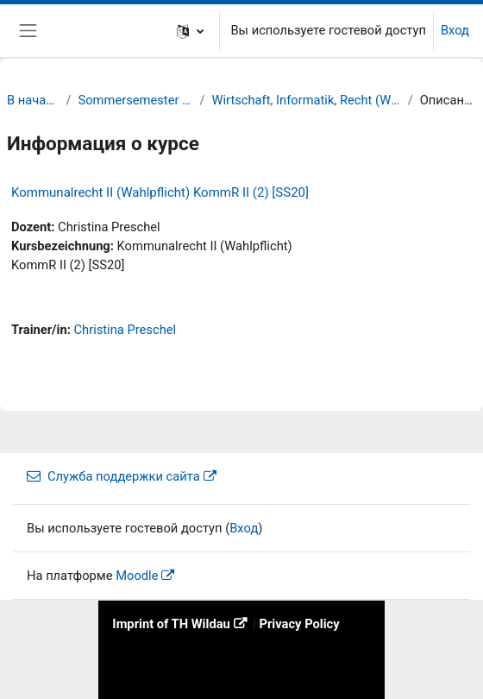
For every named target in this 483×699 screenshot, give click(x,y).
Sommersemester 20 (135, 100)
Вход (455, 30)
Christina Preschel (124, 329)
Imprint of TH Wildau (170, 624)
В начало (33, 100)
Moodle (137, 575)
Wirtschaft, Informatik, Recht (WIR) (305, 100)
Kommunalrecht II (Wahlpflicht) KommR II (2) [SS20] (160, 192)
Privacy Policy (299, 624)
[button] (190, 30)
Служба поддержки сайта (113, 476)
